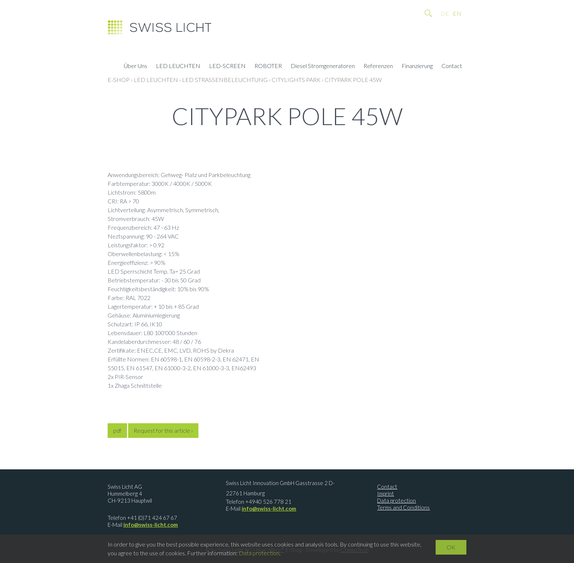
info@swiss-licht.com (150, 524)
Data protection (396, 500)
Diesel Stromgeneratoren (323, 66)
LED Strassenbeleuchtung (225, 79)
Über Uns (135, 66)
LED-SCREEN (227, 66)
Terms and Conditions (403, 507)
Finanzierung (417, 66)
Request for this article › (163, 430)
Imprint (385, 493)
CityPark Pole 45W (353, 79)
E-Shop (119, 79)
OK (451, 547)
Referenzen (378, 66)
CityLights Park (296, 79)
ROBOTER (268, 66)
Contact (451, 66)
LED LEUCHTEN (178, 66)
